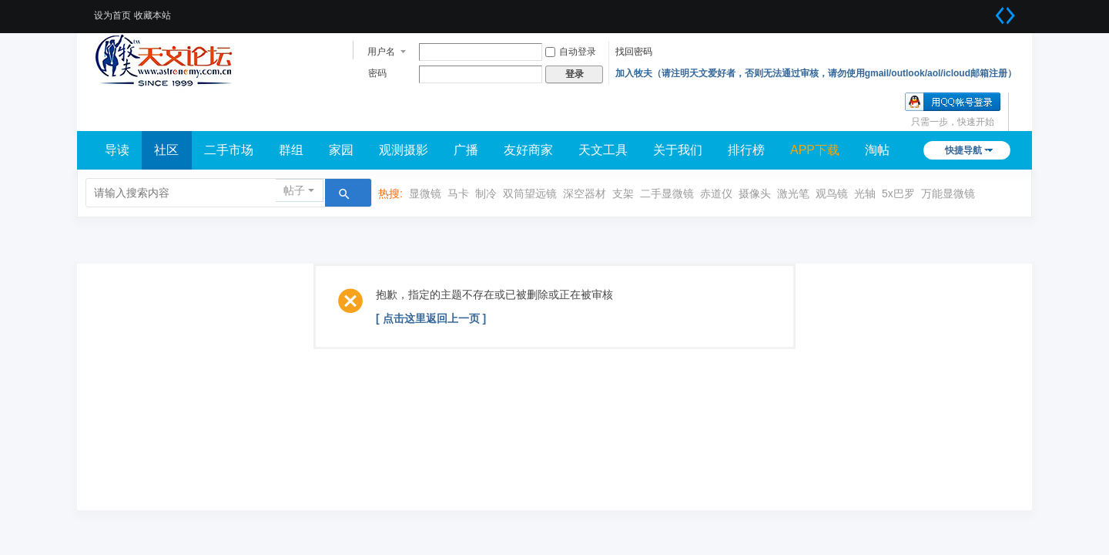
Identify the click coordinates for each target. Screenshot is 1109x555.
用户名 (381, 51)
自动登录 (570, 51)
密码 (377, 73)
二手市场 (228, 149)
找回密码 (633, 51)
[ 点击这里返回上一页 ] (431, 318)
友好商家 (528, 149)
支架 (623, 193)
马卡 (458, 193)
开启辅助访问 (986, 11)
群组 (291, 149)
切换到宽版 (1005, 15)
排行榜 (746, 149)
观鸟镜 (832, 193)
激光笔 (793, 193)
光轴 (865, 193)
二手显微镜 (667, 193)
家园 (341, 149)
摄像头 (755, 193)
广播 (466, 149)
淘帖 (877, 149)
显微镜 (425, 193)
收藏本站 (152, 15)
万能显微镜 (948, 193)
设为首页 (112, 15)
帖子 (294, 190)
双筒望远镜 (530, 193)
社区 (166, 149)
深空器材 (584, 193)
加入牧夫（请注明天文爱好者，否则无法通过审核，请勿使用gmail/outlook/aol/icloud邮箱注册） (816, 73)
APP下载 (814, 149)
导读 (117, 149)
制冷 (486, 193)
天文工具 (603, 149)
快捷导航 (963, 150)
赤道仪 (716, 193)
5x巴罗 (898, 193)
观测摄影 (403, 149)
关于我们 (677, 149)
